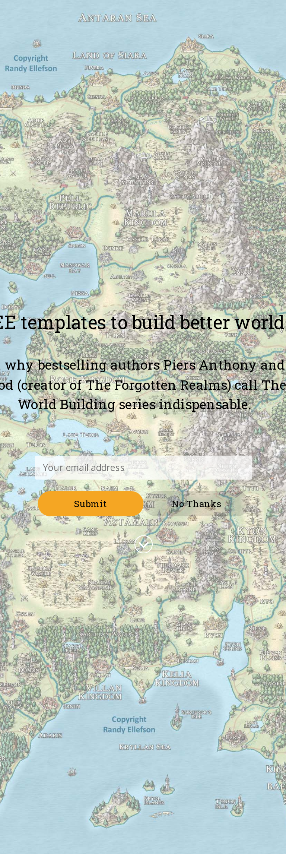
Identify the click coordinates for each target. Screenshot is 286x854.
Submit (90, 503)
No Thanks (197, 503)
